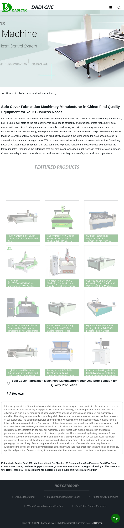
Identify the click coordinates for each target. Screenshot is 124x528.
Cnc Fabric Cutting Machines (91, 505)
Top (115, 518)
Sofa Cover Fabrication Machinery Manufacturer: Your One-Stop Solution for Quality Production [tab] (62, 383)
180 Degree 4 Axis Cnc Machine (81, 463)
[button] (111, 8)
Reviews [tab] (15, 394)
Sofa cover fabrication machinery (37, 93)
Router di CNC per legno (105, 496)
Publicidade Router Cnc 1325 (16, 463)
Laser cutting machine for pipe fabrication (31, 466)
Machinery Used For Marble (48, 463)
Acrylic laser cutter (26, 496)
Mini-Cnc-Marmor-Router (83, 470)
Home (9, 93)
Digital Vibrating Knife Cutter (99, 466)
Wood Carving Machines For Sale (46, 505)
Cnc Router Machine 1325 (69, 466)
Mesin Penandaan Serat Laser (64, 496)
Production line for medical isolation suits (46, 470)
